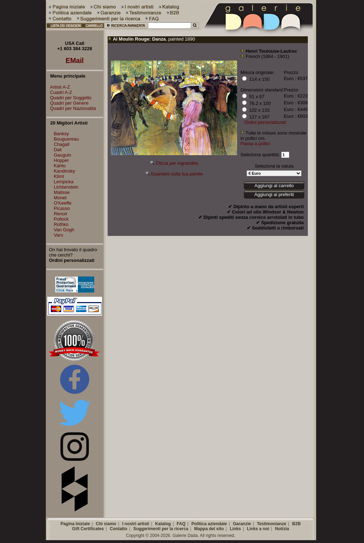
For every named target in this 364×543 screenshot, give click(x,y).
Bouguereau (66, 139)
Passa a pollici (255, 143)
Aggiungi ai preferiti (274, 194)
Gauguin (62, 155)
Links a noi (258, 528)
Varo (58, 235)
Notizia (282, 528)
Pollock (61, 219)
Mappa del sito (209, 528)
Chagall (61, 144)
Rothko (61, 224)
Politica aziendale (209, 523)
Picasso (62, 208)
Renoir (60, 213)
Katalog (163, 523)
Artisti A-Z (58, 87)
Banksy (61, 133)
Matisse (62, 192)
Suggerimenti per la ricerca (160, 528)
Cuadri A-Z (59, 92)
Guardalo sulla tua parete (177, 173)
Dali (57, 149)
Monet (60, 197)
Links (235, 528)
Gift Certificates (88, 528)
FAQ (181, 523)
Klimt (59, 176)
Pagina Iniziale (75, 523)
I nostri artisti (135, 523)
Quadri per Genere (68, 103)
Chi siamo (106, 523)
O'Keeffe (62, 203)
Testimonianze (271, 523)
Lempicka (64, 181)
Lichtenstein (66, 187)
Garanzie (242, 523)
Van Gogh (64, 229)
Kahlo (59, 165)
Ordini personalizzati (265, 122)
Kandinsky (64, 171)
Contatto (118, 528)
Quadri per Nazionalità (71, 108)
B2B (296, 523)
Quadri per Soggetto (69, 97)
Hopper (61, 160)
